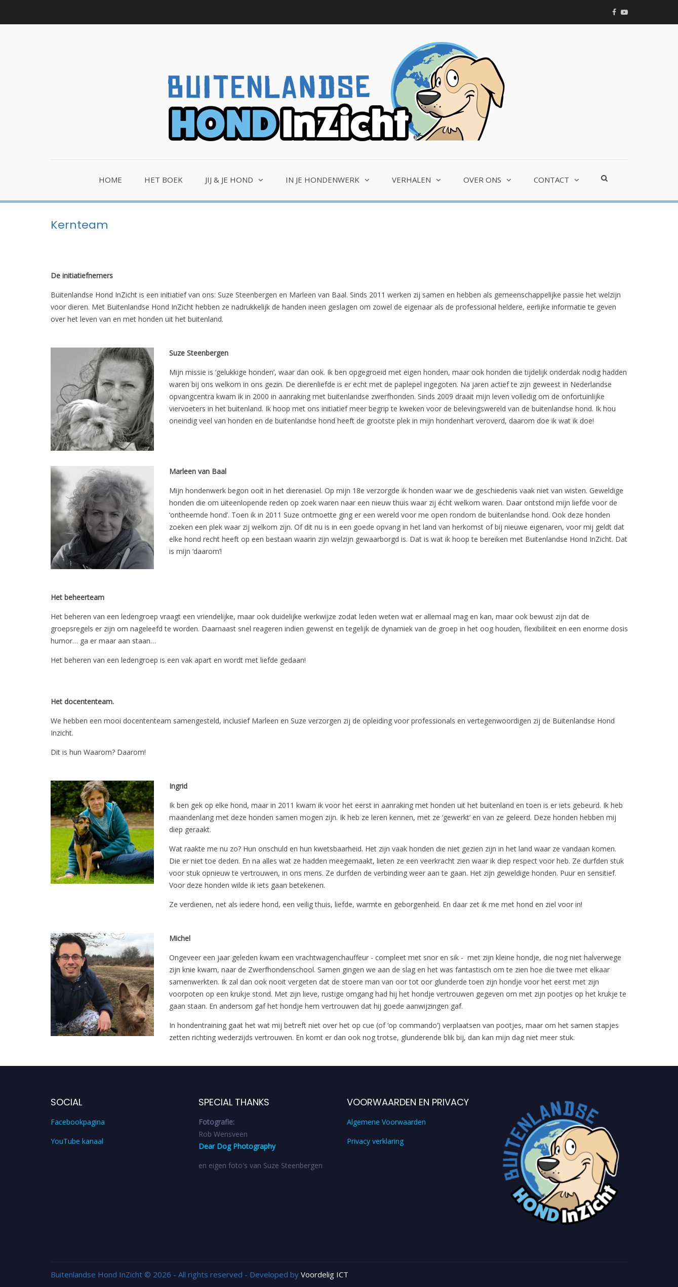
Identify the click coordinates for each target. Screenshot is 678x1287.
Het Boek (163, 180)
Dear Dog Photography (236, 1146)
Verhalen (411, 180)
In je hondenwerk (323, 180)
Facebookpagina (78, 1122)
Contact (551, 180)
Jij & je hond (229, 180)
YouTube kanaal (77, 1141)
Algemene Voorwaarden (386, 1122)
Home (110, 180)
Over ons (482, 180)
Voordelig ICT (324, 1274)
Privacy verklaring (375, 1141)
